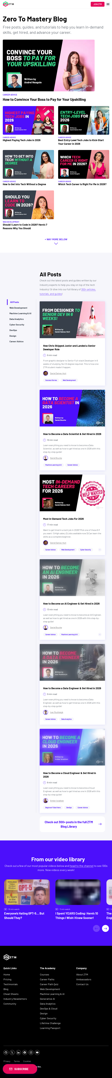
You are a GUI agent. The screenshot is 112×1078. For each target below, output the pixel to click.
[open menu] (107, 4)
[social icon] (5, 1052)
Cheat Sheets (11, 993)
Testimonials (10, 984)
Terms (17, 1061)
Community (9, 1003)
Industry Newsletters (15, 998)
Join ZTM (97, 4)
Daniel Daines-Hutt (58, 373)
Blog (5, 989)
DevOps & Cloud (48, 1008)
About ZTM (82, 974)
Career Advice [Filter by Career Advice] (10, 95)
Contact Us (82, 984)
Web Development (11, 222)
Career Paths (47, 979)
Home (6, 974)
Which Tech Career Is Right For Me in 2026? (82, 184)
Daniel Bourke (56, 458)
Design (44, 1013)
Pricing (7, 979)
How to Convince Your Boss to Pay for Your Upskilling (44, 99)
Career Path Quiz (49, 984)
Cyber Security (48, 1018)
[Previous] (96, 928)
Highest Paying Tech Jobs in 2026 (21, 140)
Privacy (6, 1061)
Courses (44, 974)
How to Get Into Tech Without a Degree (24, 184)
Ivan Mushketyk (56, 712)
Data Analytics (48, 1003)
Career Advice (9, 137)
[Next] (105, 928)
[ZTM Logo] (9, 965)
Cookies (27, 1061)
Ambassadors (83, 979)
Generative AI (47, 998)
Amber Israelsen (57, 800)
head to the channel (81, 865)
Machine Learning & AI (52, 993)
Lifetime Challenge (50, 1023)
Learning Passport (50, 1027)
